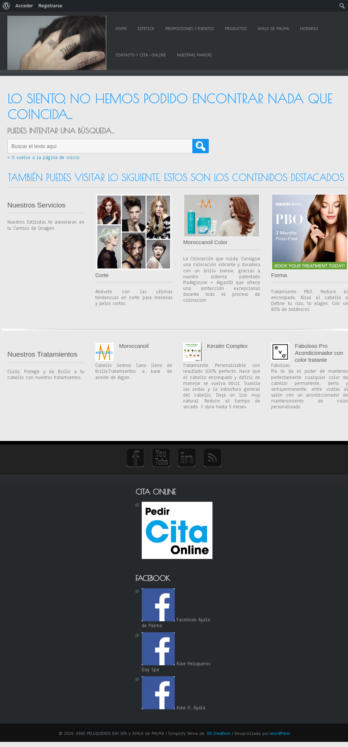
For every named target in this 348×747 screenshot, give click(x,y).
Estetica (146, 29)
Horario (309, 29)
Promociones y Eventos (189, 29)
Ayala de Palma (273, 29)
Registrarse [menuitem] (50, 5)
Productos (236, 29)
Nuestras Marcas (194, 55)
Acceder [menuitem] (24, 5)
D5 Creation (218, 733)
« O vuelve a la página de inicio (43, 157)
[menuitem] (6, 6)
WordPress (280, 733)
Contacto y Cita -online (140, 55)
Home (121, 29)
